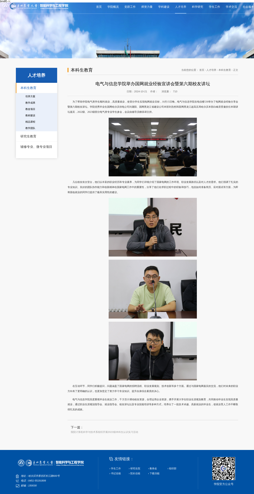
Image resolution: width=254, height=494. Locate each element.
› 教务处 (152, 468)
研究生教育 (28, 136)
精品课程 (30, 121)
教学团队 (30, 128)
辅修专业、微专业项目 (36, 146)
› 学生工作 (115, 468)
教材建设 (30, 115)
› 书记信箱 (115, 473)
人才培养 (211, 70)
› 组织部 (171, 468)
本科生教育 (28, 87)
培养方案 (30, 96)
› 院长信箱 (134, 473)
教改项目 (30, 109)
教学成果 (30, 102)
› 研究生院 (134, 468)
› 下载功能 (154, 473)
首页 (201, 70)
